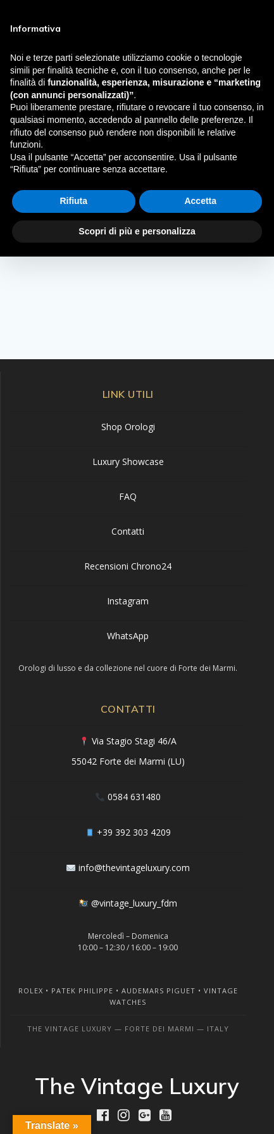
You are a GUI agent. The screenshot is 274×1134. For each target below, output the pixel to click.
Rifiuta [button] (73, 201)
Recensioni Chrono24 (127, 566)
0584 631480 (134, 797)
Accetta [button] (200, 201)
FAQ (128, 496)
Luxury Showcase (128, 462)
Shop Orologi (128, 427)
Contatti (127, 531)
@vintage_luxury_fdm (134, 903)
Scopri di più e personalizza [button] (136, 231)
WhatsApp (128, 636)
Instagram (128, 601)
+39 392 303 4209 (134, 832)
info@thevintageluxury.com (134, 868)
